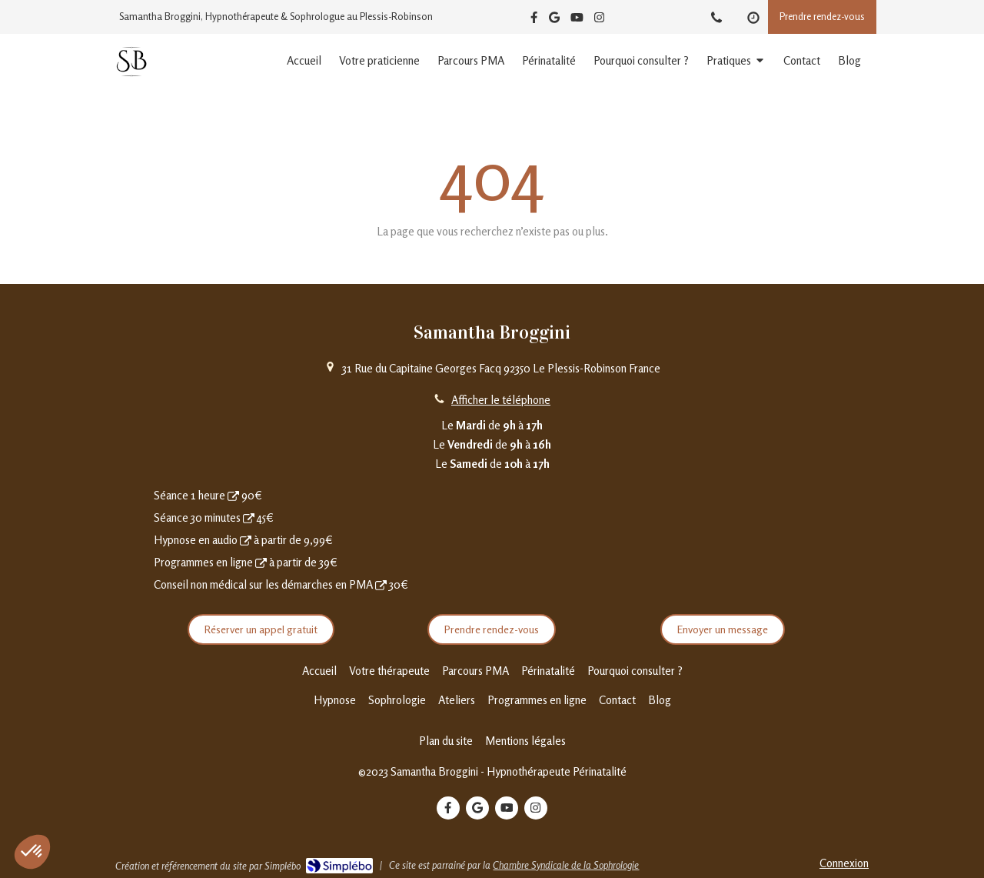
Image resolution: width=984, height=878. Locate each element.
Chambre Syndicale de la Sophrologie (566, 865)
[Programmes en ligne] (261, 562)
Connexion (844, 863)
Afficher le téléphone (500, 399)
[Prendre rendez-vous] (233, 495)
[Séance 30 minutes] (248, 517)
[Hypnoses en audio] (245, 539)
